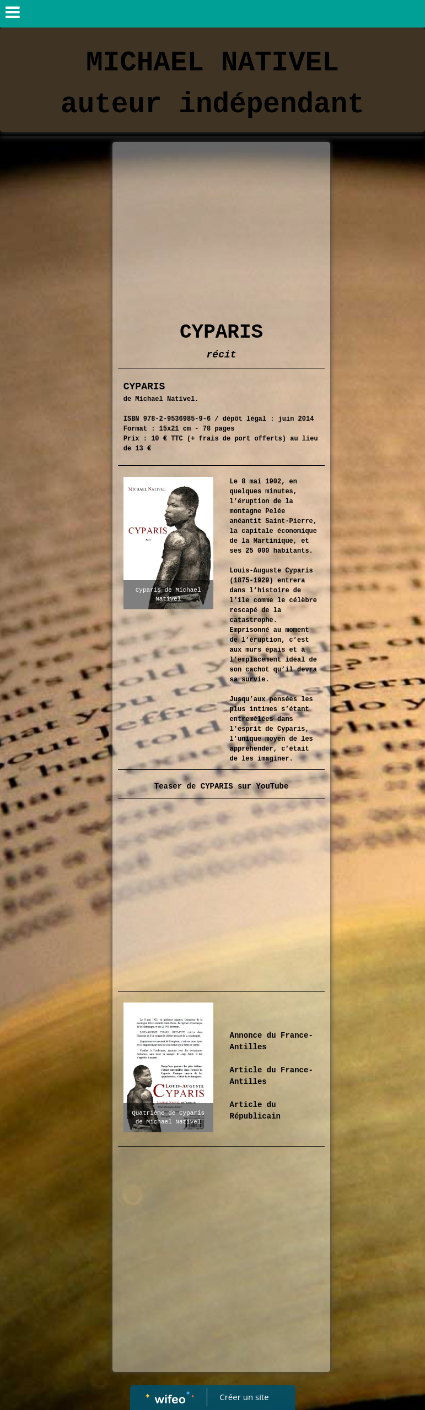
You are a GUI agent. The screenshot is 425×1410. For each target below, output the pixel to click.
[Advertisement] (221, 230)
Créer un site (243, 1396)
